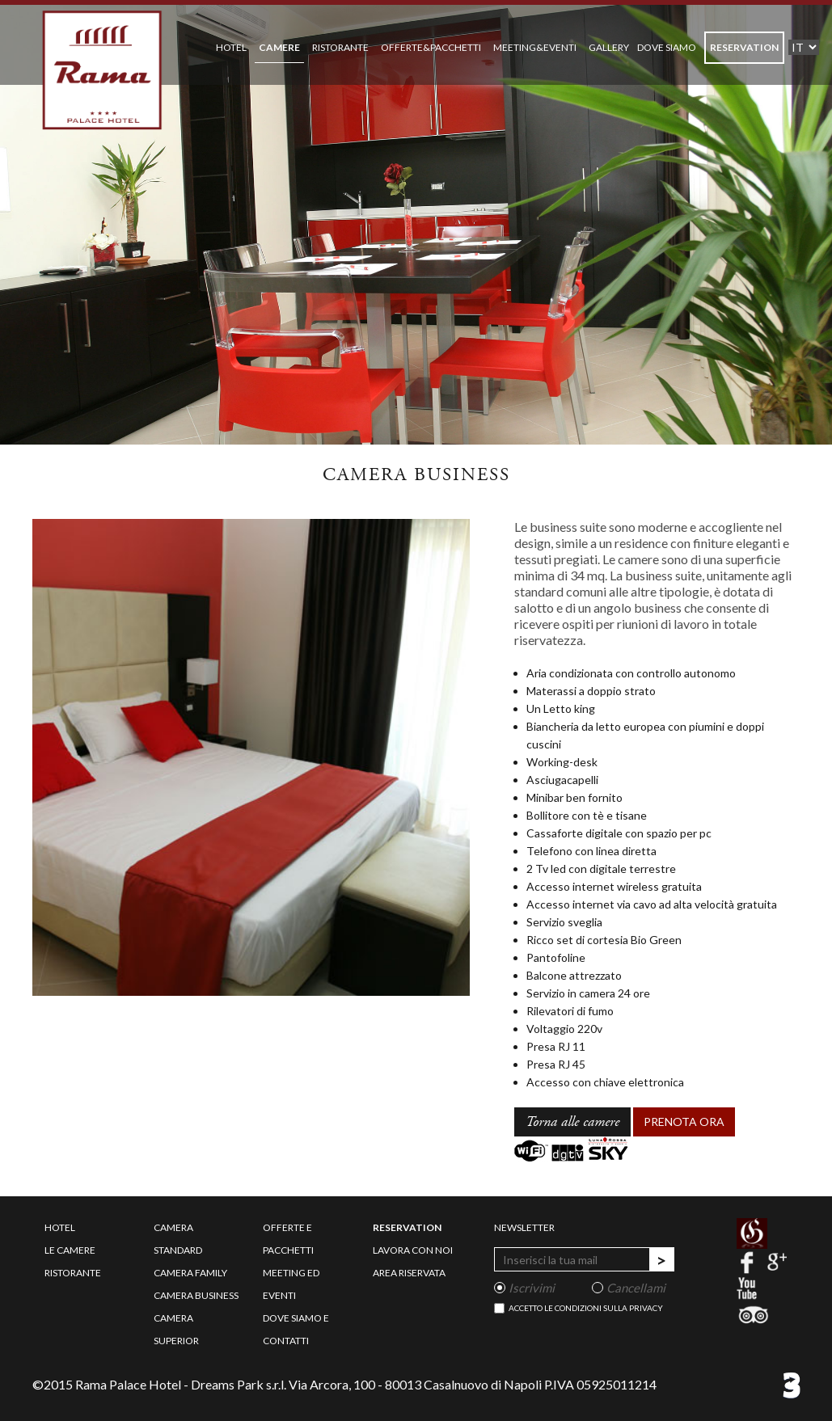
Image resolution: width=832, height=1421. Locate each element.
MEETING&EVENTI (534, 47)
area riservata (409, 1273)
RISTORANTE (340, 47)
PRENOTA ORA (684, 1121)
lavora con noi (413, 1250)
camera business (196, 1295)
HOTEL (231, 47)
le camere (69, 1250)
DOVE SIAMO (666, 47)
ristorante (72, 1273)
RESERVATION (744, 47)
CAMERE (279, 47)
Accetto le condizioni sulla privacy (586, 1308)
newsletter (524, 1227)
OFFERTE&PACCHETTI (431, 47)
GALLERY (609, 47)
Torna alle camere (572, 1121)
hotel (59, 1227)
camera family (190, 1273)
